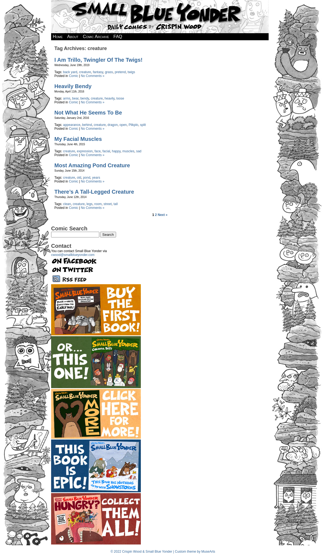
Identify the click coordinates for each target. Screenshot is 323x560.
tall (115, 204)
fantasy (98, 72)
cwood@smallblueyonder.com (73, 255)
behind (87, 125)
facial (106, 151)
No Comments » (92, 76)
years (96, 178)
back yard (70, 72)
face (97, 151)
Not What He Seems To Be (88, 113)
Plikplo (133, 125)
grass (109, 72)
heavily (109, 98)
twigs (131, 72)
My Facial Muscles (78, 139)
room (98, 204)
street (108, 204)
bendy (84, 98)
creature (85, 72)
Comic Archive (96, 36)
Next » (162, 215)
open (123, 125)
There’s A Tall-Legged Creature (94, 192)
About (72, 36)
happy (116, 151)
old (79, 178)
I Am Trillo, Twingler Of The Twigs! (98, 60)
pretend (120, 72)
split (143, 125)
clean (67, 204)
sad (138, 151)
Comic (73, 76)
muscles (128, 151)
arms (66, 98)
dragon (113, 125)
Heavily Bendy (73, 86)
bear (75, 98)
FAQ (117, 36)
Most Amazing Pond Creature (92, 165)
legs (89, 204)
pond (86, 178)
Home (58, 36)
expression (85, 151)
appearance (71, 125)
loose (120, 98)
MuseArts (208, 551)
